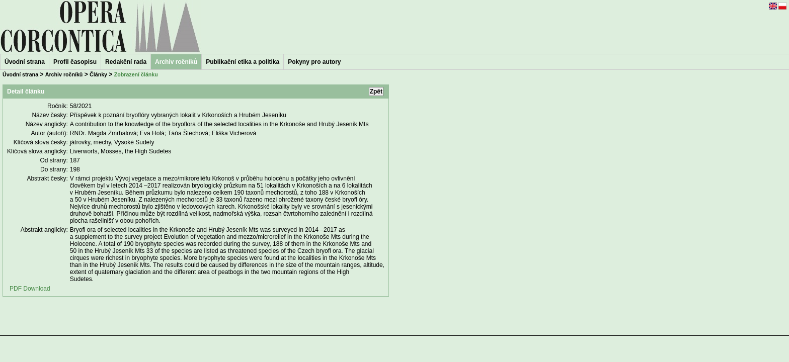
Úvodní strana (25, 61)
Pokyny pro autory (314, 61)
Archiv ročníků (64, 74)
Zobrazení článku (136, 74)
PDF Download (30, 288)
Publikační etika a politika (242, 61)
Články (98, 74)
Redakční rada (125, 61)
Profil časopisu (75, 61)
